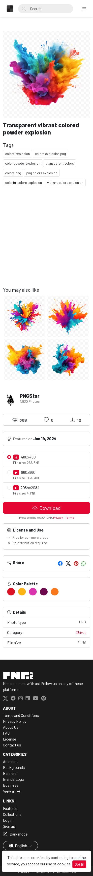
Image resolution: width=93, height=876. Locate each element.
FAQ (6, 733)
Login (7, 820)
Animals (9, 761)
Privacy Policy (14, 721)
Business (10, 785)
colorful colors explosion (23, 182)
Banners (10, 773)
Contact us (12, 745)
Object (81, 632)
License (9, 739)
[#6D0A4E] (44, 591)
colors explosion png (50, 154)
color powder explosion (22, 163)
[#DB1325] (11, 591)
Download (46, 508)
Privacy (58, 517)
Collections (12, 814)
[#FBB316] (22, 591)
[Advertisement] (46, 240)
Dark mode (15, 834)
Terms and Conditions (21, 715)
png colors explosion (41, 173)
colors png (13, 173)
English (18, 845)
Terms (69, 517)
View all (9, 791)
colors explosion (17, 154)
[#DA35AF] (33, 591)
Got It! (79, 864)
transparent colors (59, 163)
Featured (10, 808)
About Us (10, 727)
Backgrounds (14, 767)
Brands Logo (13, 779)
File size (46, 642)
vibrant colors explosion (65, 182)
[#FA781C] (55, 591)
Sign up (9, 826)
